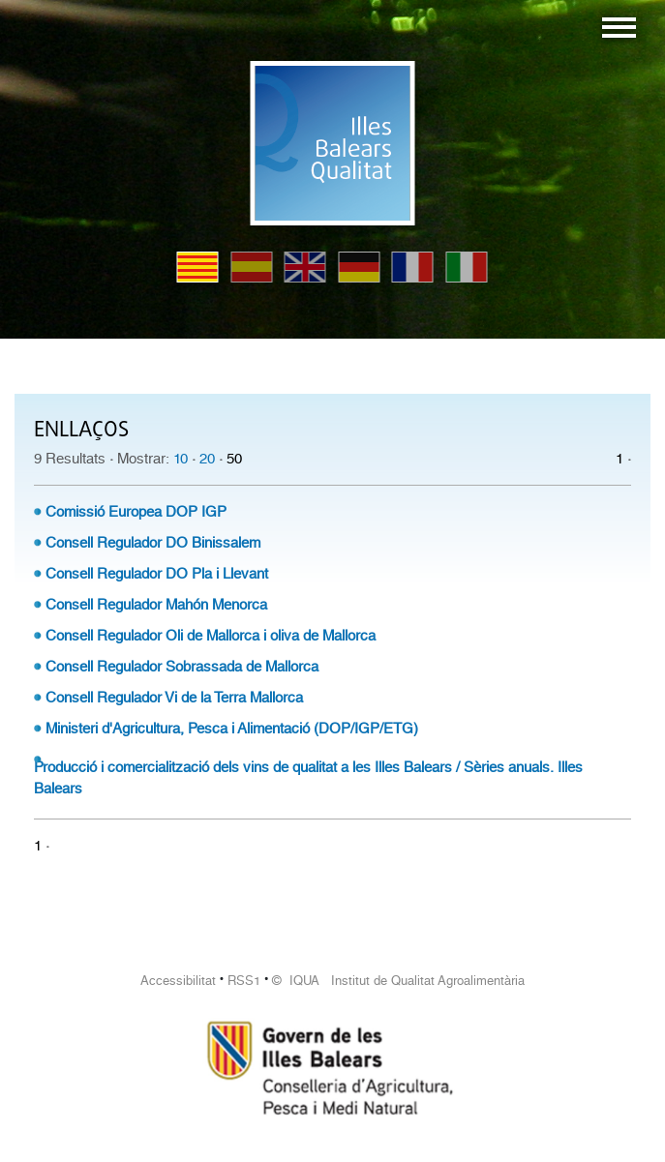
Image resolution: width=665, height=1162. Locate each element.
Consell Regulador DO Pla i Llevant (156, 573)
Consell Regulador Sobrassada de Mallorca (181, 666)
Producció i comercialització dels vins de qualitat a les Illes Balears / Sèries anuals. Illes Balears (308, 778)
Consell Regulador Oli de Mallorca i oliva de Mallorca (210, 635)
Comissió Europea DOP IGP (136, 512)
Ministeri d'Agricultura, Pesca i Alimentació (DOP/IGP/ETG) (231, 728)
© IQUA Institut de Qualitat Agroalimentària (398, 980)
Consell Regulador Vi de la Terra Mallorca (174, 697)
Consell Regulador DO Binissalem (152, 542)
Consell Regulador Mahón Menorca (156, 604)
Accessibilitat (178, 980)
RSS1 (243, 980)
